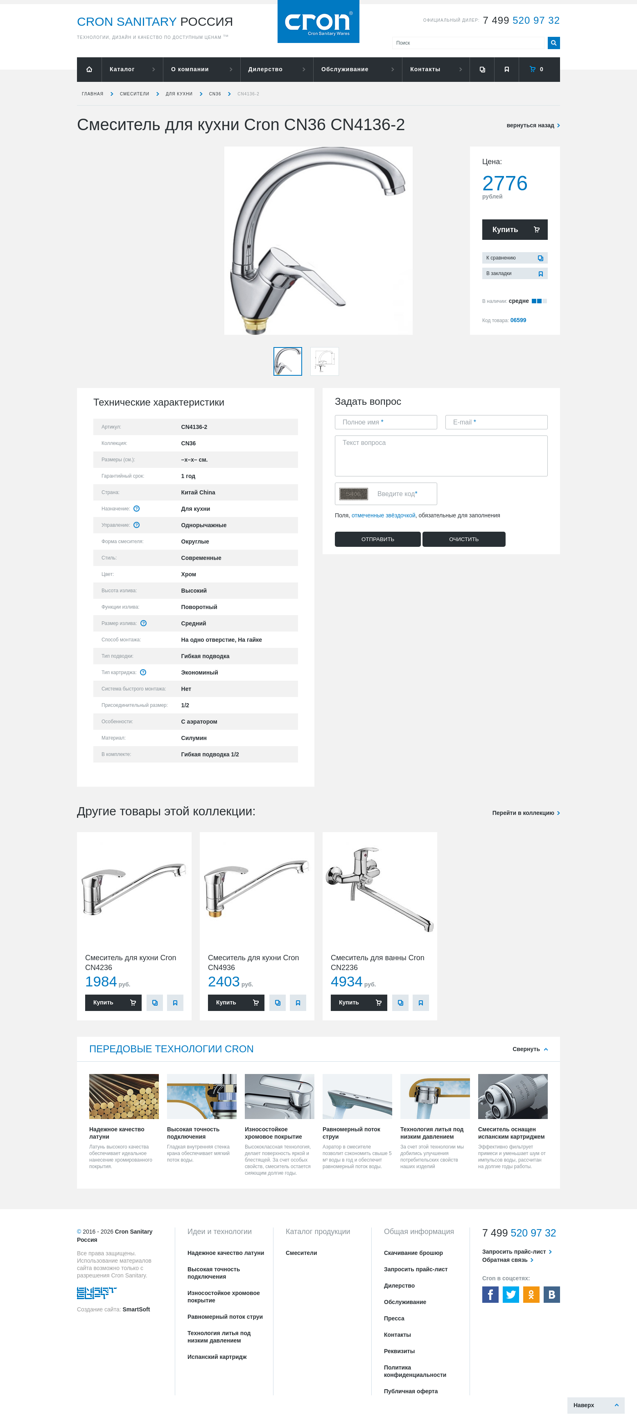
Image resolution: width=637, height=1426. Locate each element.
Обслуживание (344, 69)
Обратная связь (505, 1260)
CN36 (215, 94)
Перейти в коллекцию (523, 813)
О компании (190, 69)
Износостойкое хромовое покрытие (223, 1297)
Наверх (584, 1405)
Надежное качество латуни (225, 1253)
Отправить (377, 539)
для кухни (179, 94)
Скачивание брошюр (413, 1253)
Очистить (464, 539)
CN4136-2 (248, 94)
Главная (93, 94)
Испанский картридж (216, 1357)
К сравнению (501, 258)
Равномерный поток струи (225, 1316)
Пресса (394, 1318)
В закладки (499, 273)
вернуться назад (530, 125)
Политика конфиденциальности (415, 1371)
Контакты (425, 69)
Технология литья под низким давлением (219, 1337)
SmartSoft (136, 1309)
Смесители (134, 94)
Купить (505, 230)
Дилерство (265, 69)
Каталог (122, 69)
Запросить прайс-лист (416, 1269)
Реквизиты (399, 1351)
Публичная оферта (411, 1391)
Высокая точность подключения (213, 1273)
